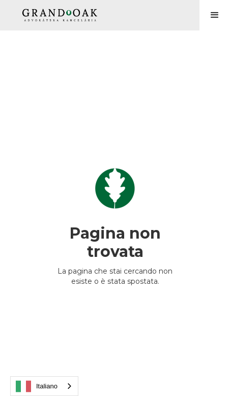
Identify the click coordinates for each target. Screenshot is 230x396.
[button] (214, 15)
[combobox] (44, 386)
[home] (57, 15)
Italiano (37, 386)
